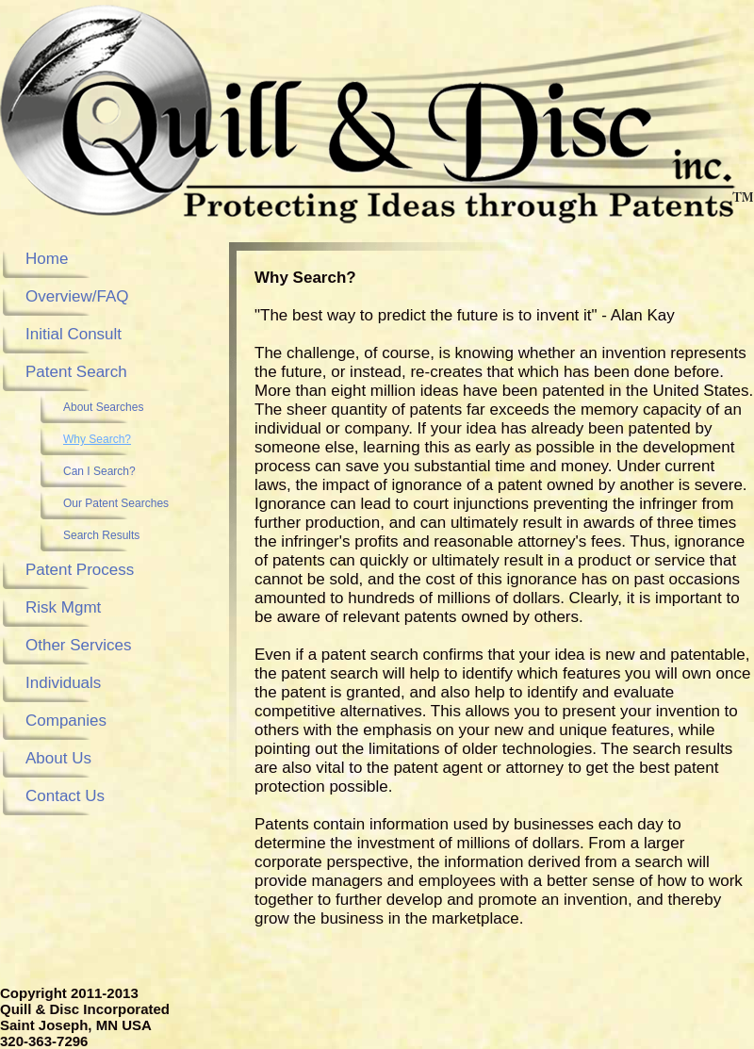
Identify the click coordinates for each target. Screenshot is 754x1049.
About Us (58, 758)
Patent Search (76, 372)
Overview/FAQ (77, 296)
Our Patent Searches (116, 503)
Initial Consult (73, 334)
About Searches (103, 407)
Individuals (63, 683)
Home (46, 259)
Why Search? (97, 439)
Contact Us (65, 796)
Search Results (101, 535)
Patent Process (79, 570)
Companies (66, 720)
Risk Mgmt (63, 607)
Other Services (78, 645)
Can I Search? (99, 471)
